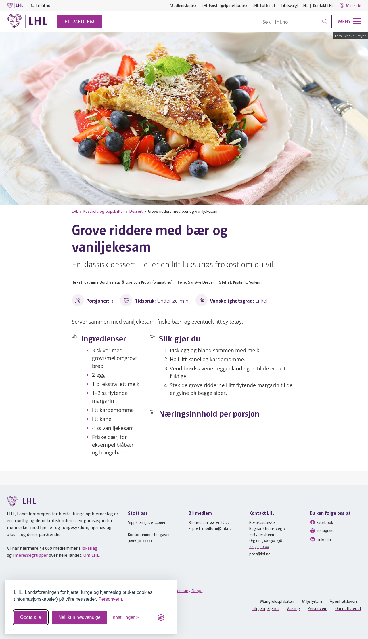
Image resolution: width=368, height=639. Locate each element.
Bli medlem (79, 21)
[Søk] (296, 21)
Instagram (322, 531)
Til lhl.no (40, 5)
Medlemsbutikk (183, 5)
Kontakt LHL (323, 5)
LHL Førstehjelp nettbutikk (224, 5)
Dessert (136, 211)
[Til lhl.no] (27, 21)
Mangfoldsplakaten (277, 601)
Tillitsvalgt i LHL (294, 5)
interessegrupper (30, 555)
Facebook (321, 522)
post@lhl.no (260, 553)
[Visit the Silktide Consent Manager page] (161, 617)
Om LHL (91, 555)
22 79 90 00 (219, 522)
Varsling (293, 608)
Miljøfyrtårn (312, 601)
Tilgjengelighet (265, 608)
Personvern (317, 608)
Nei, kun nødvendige (79, 617)
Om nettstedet (348, 608)
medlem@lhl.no (217, 528)
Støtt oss (138, 513)
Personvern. (110, 599)
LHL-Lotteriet (264, 5)
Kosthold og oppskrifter (103, 211)
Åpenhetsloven (343, 601)
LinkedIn (320, 539)
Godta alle (30, 617)
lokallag (89, 548)
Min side (350, 5)
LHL (75, 211)
